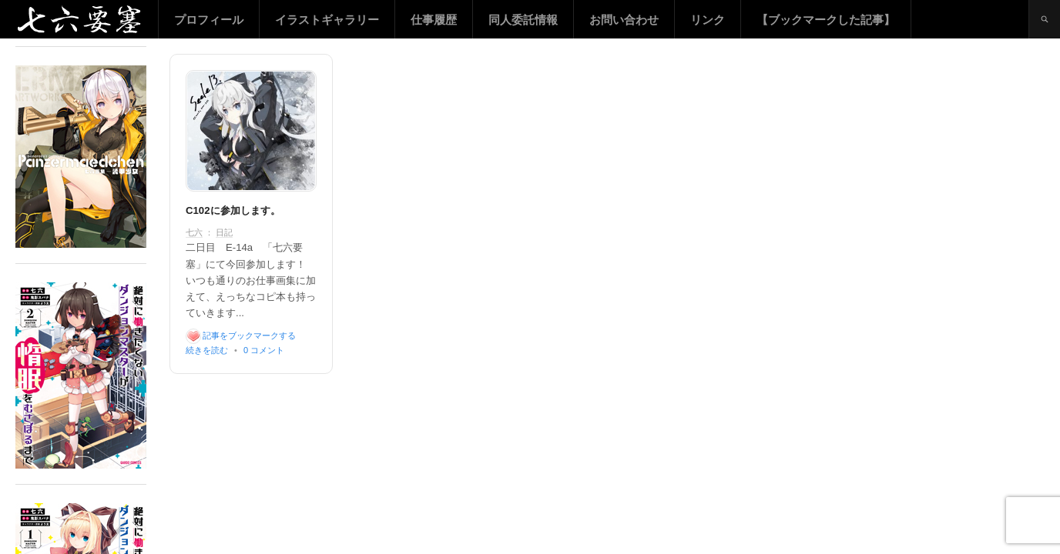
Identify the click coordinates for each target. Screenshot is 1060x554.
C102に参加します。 (233, 210)
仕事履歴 (434, 19)
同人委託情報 (523, 19)
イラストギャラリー (327, 19)
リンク (707, 19)
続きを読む (207, 350)
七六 (194, 232)
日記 (224, 232)
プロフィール (208, 19)
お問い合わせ (624, 19)
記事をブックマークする (249, 335)
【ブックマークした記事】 (825, 19)
